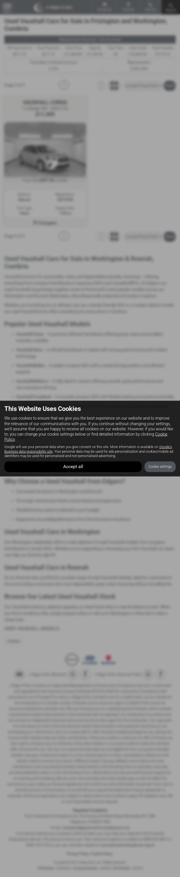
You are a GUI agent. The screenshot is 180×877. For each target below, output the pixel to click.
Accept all (73, 466)
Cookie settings (160, 466)
